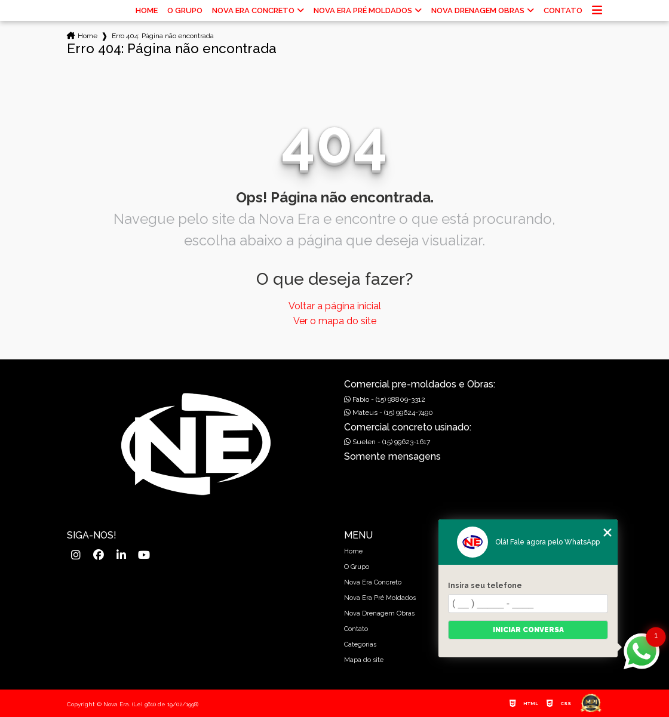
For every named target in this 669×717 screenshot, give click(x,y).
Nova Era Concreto (253, 10)
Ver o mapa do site (334, 321)
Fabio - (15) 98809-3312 (384, 399)
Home (147, 10)
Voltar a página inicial (335, 306)
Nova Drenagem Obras (477, 10)
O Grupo (184, 10)
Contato (563, 10)
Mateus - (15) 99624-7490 (388, 412)
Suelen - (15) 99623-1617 (387, 442)
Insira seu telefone (485, 585)
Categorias (360, 644)
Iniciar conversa (528, 630)
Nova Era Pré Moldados (363, 10)
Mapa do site (363, 660)
